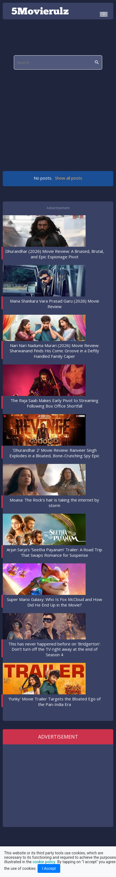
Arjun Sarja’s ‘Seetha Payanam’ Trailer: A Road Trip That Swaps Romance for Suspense (54, 552)
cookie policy (44, 862)
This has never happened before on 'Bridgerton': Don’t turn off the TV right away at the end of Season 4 (54, 649)
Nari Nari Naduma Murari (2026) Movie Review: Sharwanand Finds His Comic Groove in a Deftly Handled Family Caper (54, 351)
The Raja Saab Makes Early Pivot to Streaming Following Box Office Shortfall (54, 403)
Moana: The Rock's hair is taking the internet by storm (54, 502)
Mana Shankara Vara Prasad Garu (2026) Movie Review (54, 303)
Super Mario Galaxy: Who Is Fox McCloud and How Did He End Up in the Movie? (54, 602)
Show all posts (68, 178)
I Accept (49, 868)
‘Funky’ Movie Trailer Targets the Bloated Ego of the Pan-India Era (54, 701)
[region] (59, 117)
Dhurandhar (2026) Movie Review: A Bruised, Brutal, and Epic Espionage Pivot (54, 253)
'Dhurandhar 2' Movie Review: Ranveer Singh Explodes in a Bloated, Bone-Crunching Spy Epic (54, 452)
